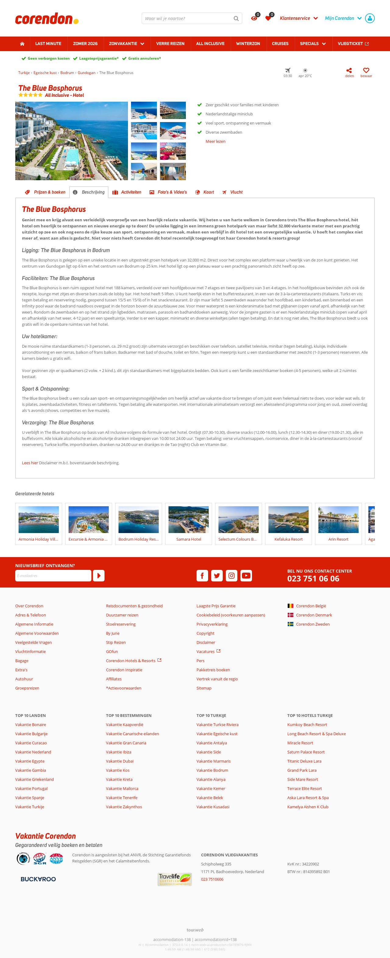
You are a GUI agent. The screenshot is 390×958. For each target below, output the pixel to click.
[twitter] (217, 576)
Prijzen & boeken (50, 192)
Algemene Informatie (34, 624)
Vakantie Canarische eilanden (132, 733)
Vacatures (205, 651)
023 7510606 (212, 879)
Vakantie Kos (117, 770)
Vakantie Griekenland (34, 779)
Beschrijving (93, 192)
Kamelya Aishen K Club (307, 806)
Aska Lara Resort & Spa (308, 797)
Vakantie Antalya (212, 743)
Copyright (205, 633)
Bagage (21, 660)
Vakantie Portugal (31, 788)
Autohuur (24, 679)
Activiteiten (131, 192)
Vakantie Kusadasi (213, 806)
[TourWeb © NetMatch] (195, 930)
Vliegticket (350, 43)
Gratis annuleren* (144, 58)
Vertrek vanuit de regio (217, 679)
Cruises (280, 43)
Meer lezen (215, 141)
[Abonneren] (99, 575)
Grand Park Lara (302, 770)
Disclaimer (206, 642)
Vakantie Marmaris (214, 761)
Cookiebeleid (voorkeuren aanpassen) (231, 615)
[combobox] (192, 18)
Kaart (209, 192)
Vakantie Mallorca (122, 788)
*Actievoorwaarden (123, 688)
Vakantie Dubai (119, 761)
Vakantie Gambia (30, 770)
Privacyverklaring (212, 624)
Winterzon (248, 43)
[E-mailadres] (53, 575)
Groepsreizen (27, 688)
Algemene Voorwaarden (37, 633)
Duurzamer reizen (122, 615)
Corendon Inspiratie (124, 669)
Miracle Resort (300, 743)
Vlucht (236, 192)
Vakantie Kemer (211, 788)
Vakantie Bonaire (30, 724)
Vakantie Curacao (31, 743)
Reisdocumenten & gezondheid (134, 606)
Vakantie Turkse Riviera (218, 724)
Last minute (48, 43)
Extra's (21, 669)
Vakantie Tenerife (121, 797)
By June (112, 633)
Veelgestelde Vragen (33, 642)
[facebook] (202, 576)
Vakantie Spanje (29, 797)
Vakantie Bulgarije (31, 733)
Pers (200, 660)
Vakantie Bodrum (212, 770)
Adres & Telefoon (30, 615)
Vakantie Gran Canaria (126, 743)
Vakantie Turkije (29, 806)
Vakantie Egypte (29, 761)
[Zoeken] (236, 18)
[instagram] (231, 576)
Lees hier (30, 462)
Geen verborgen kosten (49, 58)
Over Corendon (29, 606)
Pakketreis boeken (213, 669)
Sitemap (204, 688)
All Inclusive (210, 43)
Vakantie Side (209, 752)
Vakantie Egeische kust (217, 733)
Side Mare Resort (302, 779)
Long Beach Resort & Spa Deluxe (316, 733)
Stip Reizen (116, 642)
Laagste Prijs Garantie (216, 606)
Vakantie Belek (210, 797)
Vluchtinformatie (30, 651)
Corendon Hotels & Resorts (130, 660)
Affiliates (114, 679)
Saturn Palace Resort (306, 752)
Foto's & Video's (172, 192)
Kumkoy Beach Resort (307, 724)
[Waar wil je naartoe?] (192, 18)
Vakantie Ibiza (118, 752)
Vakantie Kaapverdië (124, 724)
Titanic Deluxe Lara (304, 761)
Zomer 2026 (85, 43)
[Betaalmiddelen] (37, 878)
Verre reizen (170, 43)
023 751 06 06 (313, 578)
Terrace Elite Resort (304, 788)
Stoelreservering (121, 624)
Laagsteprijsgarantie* (99, 58)
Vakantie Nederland (33, 752)
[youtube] (246, 576)
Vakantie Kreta (119, 779)
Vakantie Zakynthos (124, 806)
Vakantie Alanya (211, 779)
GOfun (112, 651)
